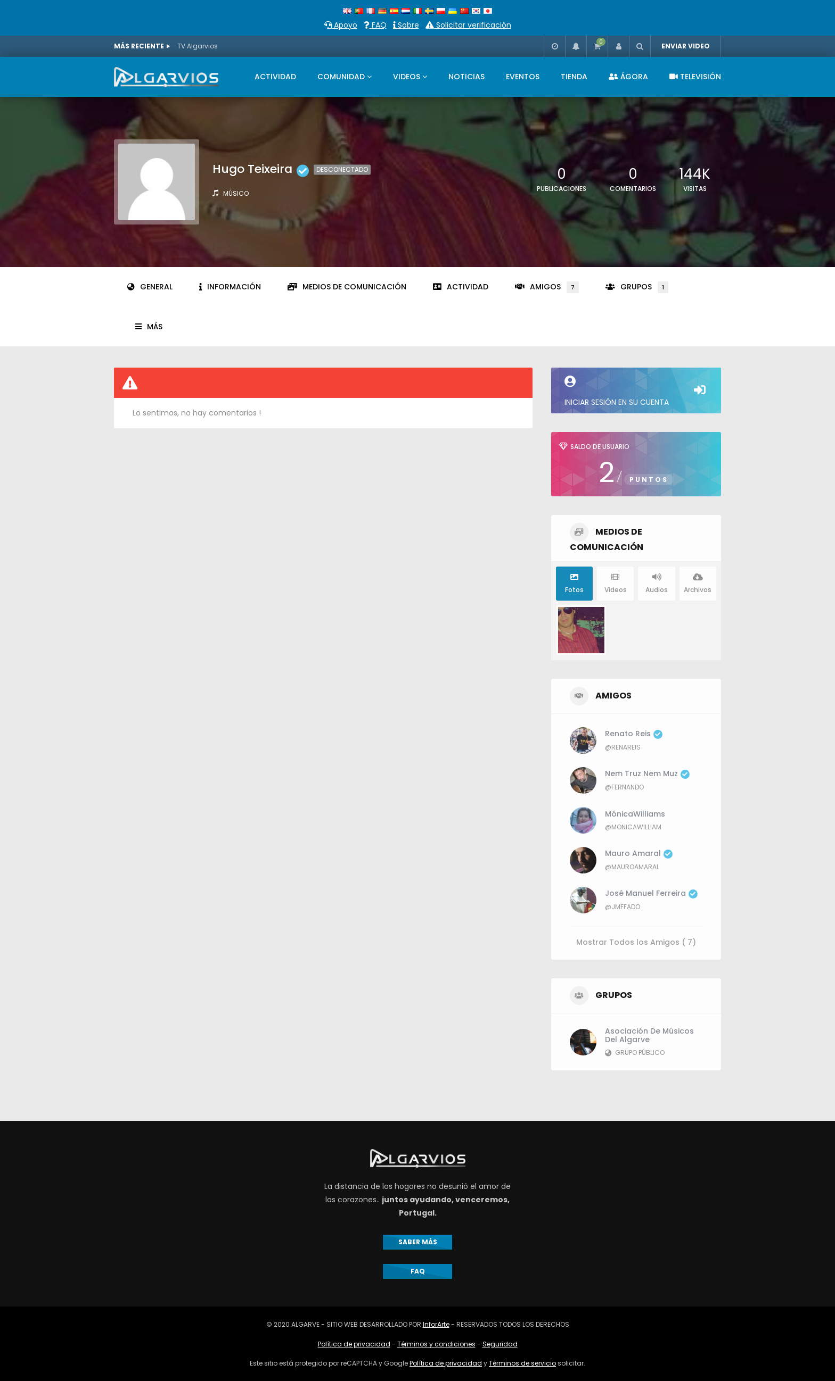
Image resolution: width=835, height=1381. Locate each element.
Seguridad (500, 1344)
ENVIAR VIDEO (685, 46)
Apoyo (340, 25)
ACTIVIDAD (275, 76)
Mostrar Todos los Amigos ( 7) (636, 941)
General (150, 286)
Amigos (547, 287)
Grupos (636, 287)
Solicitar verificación (468, 25)
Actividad (460, 286)
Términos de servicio (522, 1363)
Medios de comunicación (347, 286)
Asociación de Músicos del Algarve (649, 1035)
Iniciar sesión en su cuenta (636, 391)
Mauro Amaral (639, 853)
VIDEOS (406, 76)
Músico (236, 193)
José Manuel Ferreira (651, 893)
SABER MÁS (417, 1241)
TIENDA (574, 76)
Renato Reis (633, 733)
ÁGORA (628, 76)
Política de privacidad (354, 1344)
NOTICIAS (466, 76)
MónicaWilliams (635, 814)
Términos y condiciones (436, 1344)
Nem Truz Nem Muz (647, 773)
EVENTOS (522, 76)
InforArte (436, 1324)
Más (148, 326)
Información (230, 286)
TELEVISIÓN (695, 76)
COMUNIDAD (341, 76)
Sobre (406, 25)
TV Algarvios (197, 46)
